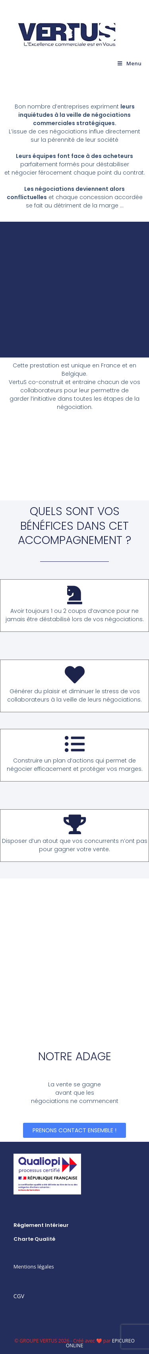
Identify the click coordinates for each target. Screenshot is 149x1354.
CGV (19, 1296)
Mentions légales (34, 1266)
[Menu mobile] (129, 63)
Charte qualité (34, 1239)
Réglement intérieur (41, 1225)
